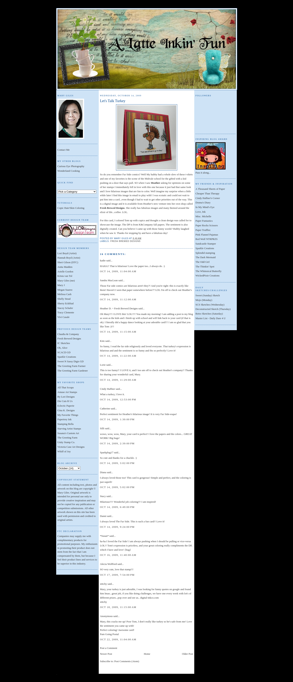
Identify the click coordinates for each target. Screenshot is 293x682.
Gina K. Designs (66, 410)
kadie (103, 260)
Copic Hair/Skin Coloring (70, 207)
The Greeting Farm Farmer (71, 365)
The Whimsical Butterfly (208, 271)
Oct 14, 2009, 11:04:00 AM (118, 271)
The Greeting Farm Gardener (72, 370)
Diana (103, 472)
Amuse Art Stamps (67, 392)
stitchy (103, 583)
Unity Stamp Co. (66, 442)
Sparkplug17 (106, 452)
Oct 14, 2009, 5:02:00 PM (117, 487)
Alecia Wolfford (108, 563)
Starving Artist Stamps (69, 428)
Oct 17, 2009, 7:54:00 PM (117, 574)
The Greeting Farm (67, 437)
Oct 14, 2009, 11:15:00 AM (118, 331)
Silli (102, 428)
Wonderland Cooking (68, 170)
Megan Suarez (64, 289)
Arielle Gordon (65, 271)
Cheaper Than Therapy (207, 193)
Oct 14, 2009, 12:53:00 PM (118, 399)
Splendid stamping (205, 252)
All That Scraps (65, 387)
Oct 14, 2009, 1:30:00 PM (117, 419)
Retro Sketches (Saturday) (209, 313)
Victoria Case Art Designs (70, 446)
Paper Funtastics (204, 220)
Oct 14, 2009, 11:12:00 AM (118, 299)
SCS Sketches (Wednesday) (209, 304)
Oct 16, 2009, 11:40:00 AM (118, 554)
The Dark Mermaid (205, 257)
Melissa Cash (64, 294)
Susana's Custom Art (68, 433)
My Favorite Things (67, 414)
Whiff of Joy (64, 451)
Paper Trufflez (203, 229)
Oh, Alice (62, 347)
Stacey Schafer (65, 308)
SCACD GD (63, 352)
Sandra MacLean (109, 280)
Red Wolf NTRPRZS (206, 239)
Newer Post (106, 653)
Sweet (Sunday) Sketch (207, 295)
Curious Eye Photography (70, 166)
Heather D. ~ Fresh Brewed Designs (119, 308)
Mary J (61, 285)
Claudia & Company (68, 334)
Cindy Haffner (107, 388)
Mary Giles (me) (66, 280)
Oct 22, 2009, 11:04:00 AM (118, 639)
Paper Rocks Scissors (206, 225)
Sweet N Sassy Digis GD (70, 361)
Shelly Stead (63, 298)
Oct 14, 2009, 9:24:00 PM (117, 526)
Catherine (105, 408)
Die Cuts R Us (64, 401)
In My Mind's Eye (204, 207)
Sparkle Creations (66, 356)
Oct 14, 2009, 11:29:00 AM (118, 379)
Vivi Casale (63, 317)
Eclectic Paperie (65, 405)
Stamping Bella (65, 423)
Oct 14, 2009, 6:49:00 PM (117, 506)
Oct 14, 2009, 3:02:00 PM (117, 463)
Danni (103, 516)
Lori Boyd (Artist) (66, 253)
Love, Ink (200, 211)
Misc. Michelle (203, 216)
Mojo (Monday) (203, 299)
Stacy (103, 496)
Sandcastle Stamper (205, 243)
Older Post (187, 653)
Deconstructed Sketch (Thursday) (213, 309)
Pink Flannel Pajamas (206, 234)
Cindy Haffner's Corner (207, 198)
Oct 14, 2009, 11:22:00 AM (118, 355)
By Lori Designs (66, 396)
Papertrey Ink (64, 419)
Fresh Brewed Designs (69, 338)
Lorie (103, 364)
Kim (102, 340)
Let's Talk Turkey (112, 101)
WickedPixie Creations (207, 275)
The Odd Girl (202, 261)
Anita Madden (64, 266)
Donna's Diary (203, 202)
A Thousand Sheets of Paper (210, 188)
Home (147, 653)
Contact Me (63, 149)
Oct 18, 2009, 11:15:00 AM (118, 607)
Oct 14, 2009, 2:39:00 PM (117, 443)
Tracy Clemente (65, 312)
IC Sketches (63, 343)
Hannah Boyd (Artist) (68, 257)
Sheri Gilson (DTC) (67, 262)
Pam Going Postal (109, 634)
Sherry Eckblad (65, 303)
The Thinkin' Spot (204, 266)
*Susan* (104, 535)
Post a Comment (108, 648)
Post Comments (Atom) (126, 661)
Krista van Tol (64, 275)
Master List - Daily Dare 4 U (210, 318)
